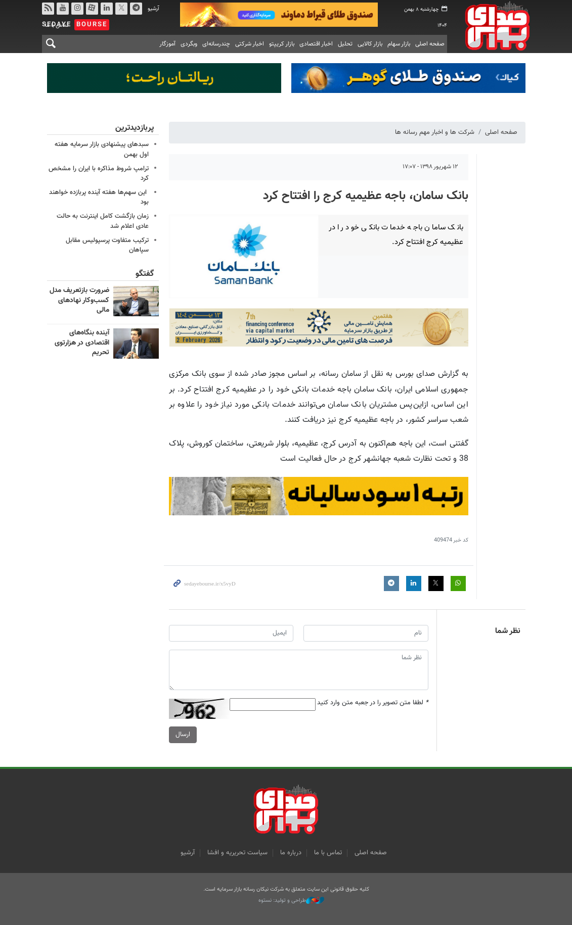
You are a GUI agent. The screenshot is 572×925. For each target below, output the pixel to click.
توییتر (121, 9)
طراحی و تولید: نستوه (291, 901)
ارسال (182, 735)
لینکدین (106, 9)
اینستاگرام (77, 9)
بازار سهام (398, 43)
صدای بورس (493, 26)
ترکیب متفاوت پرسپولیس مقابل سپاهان (107, 245)
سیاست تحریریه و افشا (237, 853)
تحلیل (345, 43)
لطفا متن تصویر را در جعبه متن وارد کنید (372, 703)
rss (47, 9)
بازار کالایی (370, 43)
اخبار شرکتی (249, 43)
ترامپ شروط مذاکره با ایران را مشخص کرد (99, 173)
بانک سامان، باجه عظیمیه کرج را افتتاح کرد (365, 196)
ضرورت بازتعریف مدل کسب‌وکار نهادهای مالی (79, 300)
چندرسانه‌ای (216, 43)
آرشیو (153, 9)
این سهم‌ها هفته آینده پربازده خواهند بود (99, 197)
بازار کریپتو (281, 43)
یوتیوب (62, 9)
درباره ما (290, 853)
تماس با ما (328, 853)
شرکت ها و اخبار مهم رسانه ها (434, 132)
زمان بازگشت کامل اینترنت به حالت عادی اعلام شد (103, 221)
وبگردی (189, 43)
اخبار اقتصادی (316, 43)
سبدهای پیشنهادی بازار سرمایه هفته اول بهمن (102, 149)
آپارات (91, 9)
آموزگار (167, 43)
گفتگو (145, 274)
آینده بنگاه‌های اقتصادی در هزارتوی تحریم (82, 342)
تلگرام (135, 9)
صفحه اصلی (430, 43)
